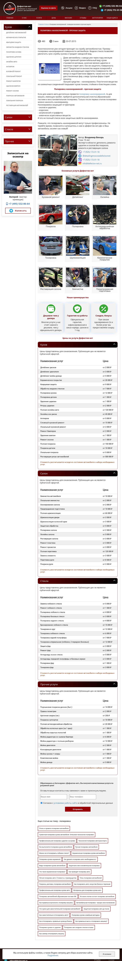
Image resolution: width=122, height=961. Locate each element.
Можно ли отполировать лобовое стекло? (54, 829)
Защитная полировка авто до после (96, 884)
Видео (111, 931)
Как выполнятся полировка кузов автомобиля (55, 823)
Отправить (78, 785)
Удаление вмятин (13, 86)
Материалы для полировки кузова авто (87, 866)
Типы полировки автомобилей (91, 854)
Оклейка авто (11, 62)
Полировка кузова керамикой (49, 835)
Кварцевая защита (13, 42)
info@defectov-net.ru (92, 163)
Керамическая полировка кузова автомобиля (88, 829)
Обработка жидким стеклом (17, 47)
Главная (9, 18)
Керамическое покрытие (16, 37)
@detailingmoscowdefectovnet (96, 155)
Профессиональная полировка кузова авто (54, 866)
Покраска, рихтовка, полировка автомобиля (55, 860)
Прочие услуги (49, 660)
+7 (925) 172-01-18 (91, 152)
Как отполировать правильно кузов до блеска (55, 897)
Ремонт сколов (12, 91)
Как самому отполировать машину (51, 909)
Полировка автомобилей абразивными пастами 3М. (57, 872)
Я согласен (107, 954)
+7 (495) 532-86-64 (18, 203)
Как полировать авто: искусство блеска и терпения (92, 860)
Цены (54, 18)
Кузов (43, 320)
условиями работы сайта (65, 778)
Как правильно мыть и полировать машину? (91, 897)
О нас (24, 18)
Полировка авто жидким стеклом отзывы (78, 903)
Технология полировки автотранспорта (92, 816)
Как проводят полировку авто (79, 847)
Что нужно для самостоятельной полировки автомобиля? (59, 884)
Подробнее (53, 955)
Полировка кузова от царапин (50, 903)
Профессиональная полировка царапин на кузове (57, 816)
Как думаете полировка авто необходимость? (80, 835)
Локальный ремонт (14, 76)
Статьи (111, 935)
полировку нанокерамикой (92, 94)
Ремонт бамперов (13, 81)
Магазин (68, 18)
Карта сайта (113, 938)
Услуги (39, 18)
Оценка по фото (48, 8)
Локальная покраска (14, 101)
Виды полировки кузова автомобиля (52, 841)
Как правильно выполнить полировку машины (56, 878)
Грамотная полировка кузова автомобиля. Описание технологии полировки (66, 810)
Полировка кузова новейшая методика (86, 891)
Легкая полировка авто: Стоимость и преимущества (57, 854)
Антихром (10, 67)
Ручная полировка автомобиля (86, 823)
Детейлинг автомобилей (16, 33)
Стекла (44, 556)
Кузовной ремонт (13, 71)
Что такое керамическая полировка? (52, 847)
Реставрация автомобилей (17, 105)
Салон (44, 449)
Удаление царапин (13, 57)
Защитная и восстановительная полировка (84, 841)
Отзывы (83, 18)
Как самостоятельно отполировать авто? (53, 891)
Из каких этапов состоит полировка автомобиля (97, 872)
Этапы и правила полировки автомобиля (54, 804)
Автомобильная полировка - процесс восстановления (95, 878)
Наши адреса (112, 18)
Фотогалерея (97, 18)
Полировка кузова (13, 52)
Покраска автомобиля (15, 96)
